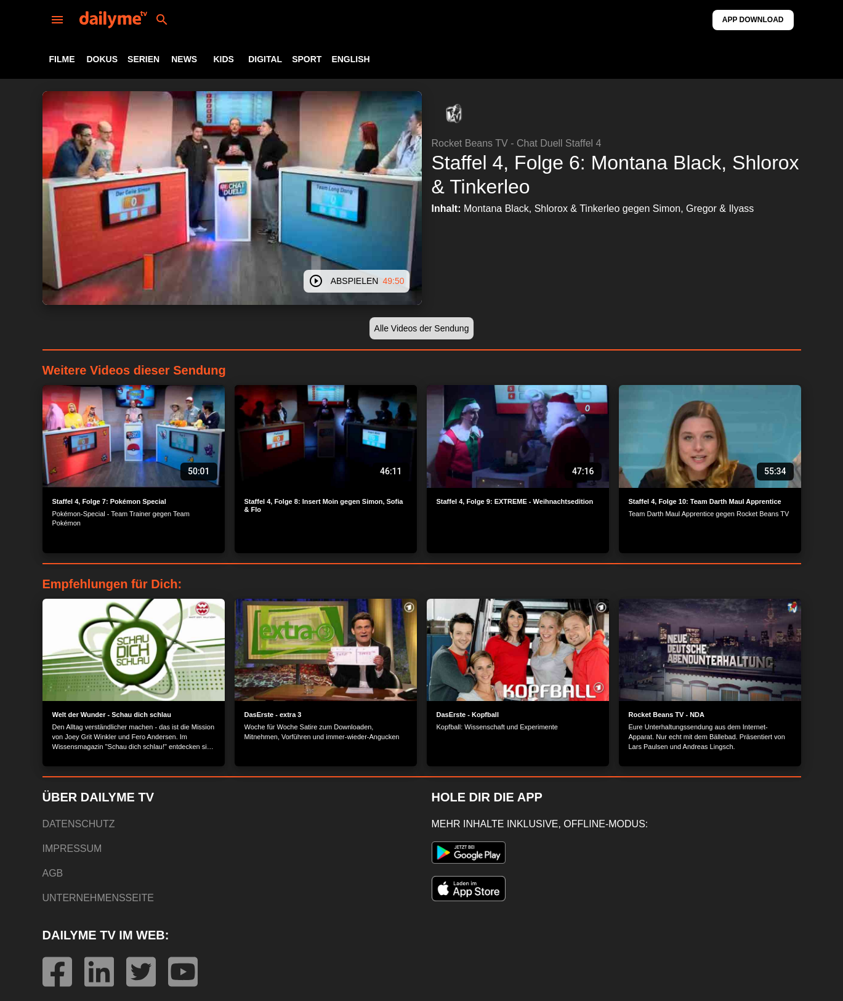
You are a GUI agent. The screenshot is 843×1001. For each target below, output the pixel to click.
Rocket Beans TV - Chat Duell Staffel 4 (517, 143)
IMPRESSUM (72, 848)
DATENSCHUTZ (78, 824)
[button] (454, 113)
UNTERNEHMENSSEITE (98, 898)
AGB (52, 873)
